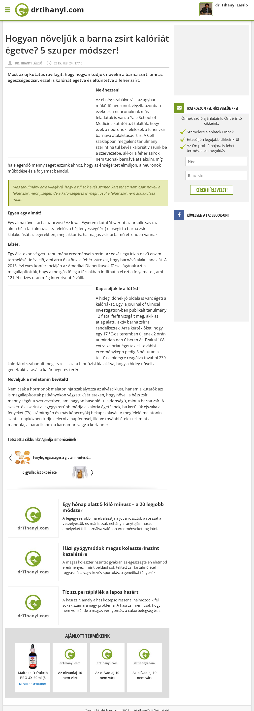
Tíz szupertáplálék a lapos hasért (100, 577)
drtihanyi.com (111, 696)
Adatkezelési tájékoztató (151, 696)
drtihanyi (53, 9)
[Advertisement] (50, 122)
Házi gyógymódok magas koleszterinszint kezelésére (111, 536)
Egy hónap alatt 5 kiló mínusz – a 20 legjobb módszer (113, 492)
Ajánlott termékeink (87, 621)
